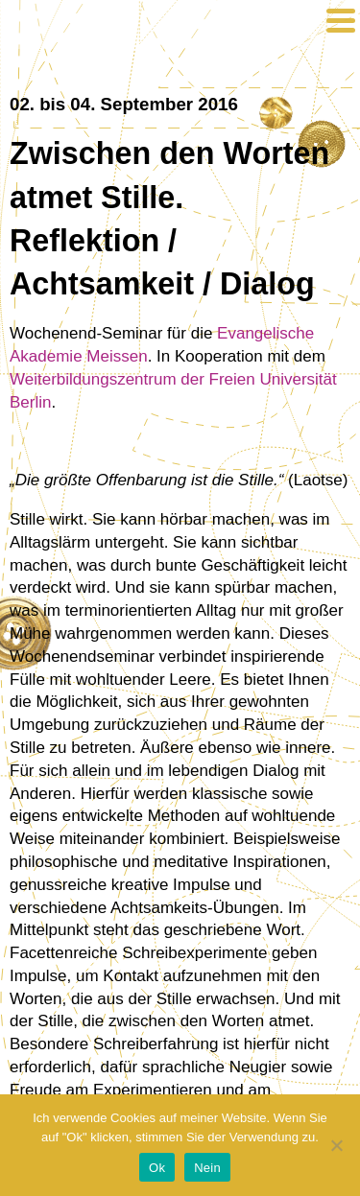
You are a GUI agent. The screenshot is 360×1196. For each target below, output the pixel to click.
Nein (207, 1168)
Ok (157, 1168)
